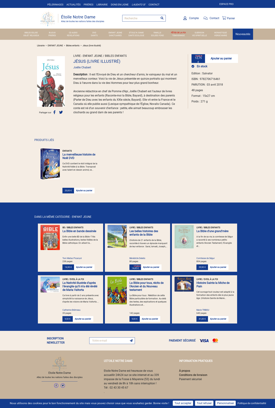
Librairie (102, 4)
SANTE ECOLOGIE (136, 35)
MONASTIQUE (220, 33)
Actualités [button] (73, 4)
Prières (88, 4)
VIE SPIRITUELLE (199, 35)
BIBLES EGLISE (31, 33)
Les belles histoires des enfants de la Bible (143, 233)
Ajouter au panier (221, 58)
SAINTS (94, 35)
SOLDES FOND (157, 35)
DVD (94, 33)
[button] (39, 81)
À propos (184, 370)
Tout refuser (204, 403)
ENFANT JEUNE (115, 33)
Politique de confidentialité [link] (251, 403)
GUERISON (199, 33)
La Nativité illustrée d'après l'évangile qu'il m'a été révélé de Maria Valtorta (79, 286)
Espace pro (226, 4)
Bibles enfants (72, 45)
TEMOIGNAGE (178, 35)
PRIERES (52, 35)
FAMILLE (157, 33)
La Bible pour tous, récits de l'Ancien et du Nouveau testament (146, 286)
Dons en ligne (120, 4)
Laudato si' (138, 4)
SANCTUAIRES (115, 35)
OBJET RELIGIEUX (31, 35)
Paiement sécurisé (190, 379)
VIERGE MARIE (220, 35)
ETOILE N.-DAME (136, 33)
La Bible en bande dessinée (79, 231)
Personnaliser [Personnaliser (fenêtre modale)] (225, 403)
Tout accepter (183, 403)
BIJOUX (52, 33)
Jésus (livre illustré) (92, 45)
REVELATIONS (73, 35)
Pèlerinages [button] (55, 4)
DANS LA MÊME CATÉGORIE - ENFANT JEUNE (62, 216)
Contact (154, 4)
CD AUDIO (73, 33)
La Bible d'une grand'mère (212, 231)
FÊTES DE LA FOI (178, 33)
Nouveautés (243, 34)
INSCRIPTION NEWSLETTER (56, 340)
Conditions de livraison (193, 375)
